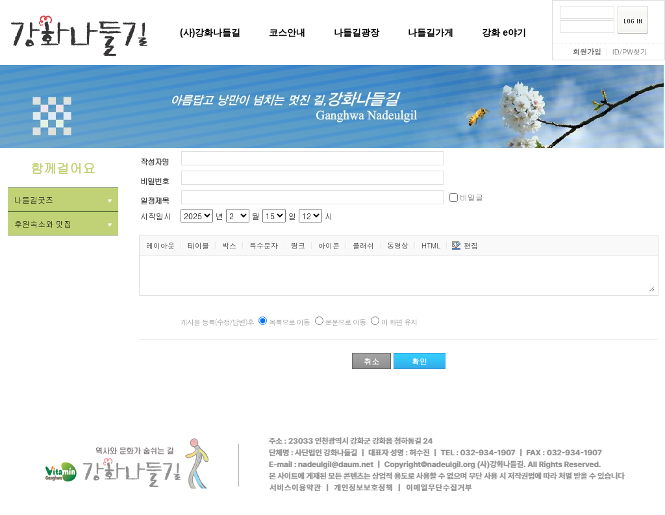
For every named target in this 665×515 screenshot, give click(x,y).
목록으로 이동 (289, 322)
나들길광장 (356, 32)
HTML (430, 245)
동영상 (397, 245)
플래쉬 (363, 245)
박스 (229, 245)
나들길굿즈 (63, 199)
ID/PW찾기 (629, 51)
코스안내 (287, 32)
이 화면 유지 (399, 322)
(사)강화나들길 (210, 32)
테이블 (198, 245)
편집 (465, 245)
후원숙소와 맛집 (63, 223)
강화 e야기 (504, 32)
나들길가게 (430, 32)
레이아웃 (160, 245)
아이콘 (329, 245)
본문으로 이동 (345, 322)
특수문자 (263, 245)
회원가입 (587, 51)
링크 (298, 245)
